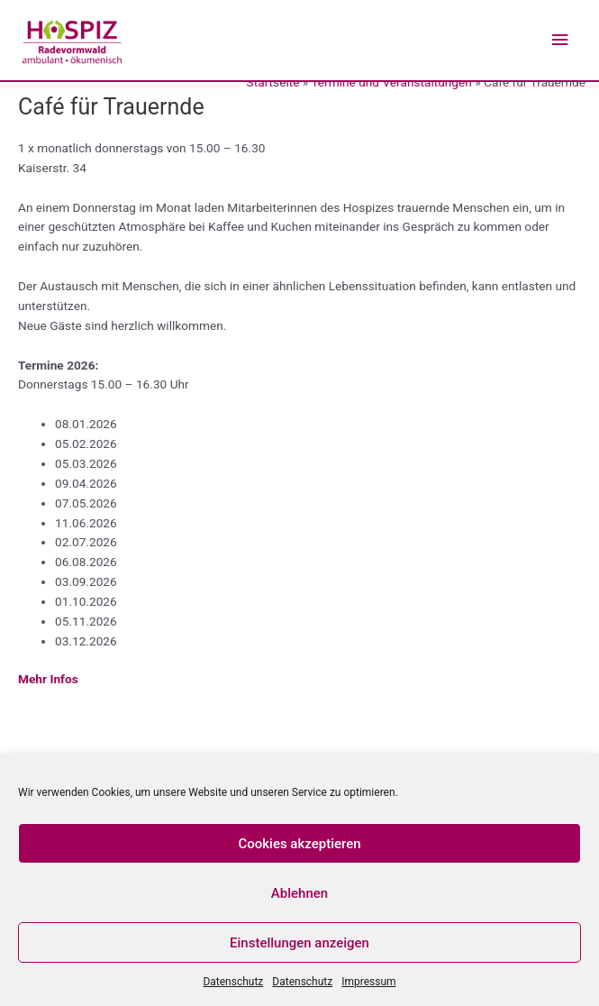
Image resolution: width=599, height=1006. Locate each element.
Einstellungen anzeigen (299, 943)
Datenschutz (233, 981)
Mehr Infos (48, 679)
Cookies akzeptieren (299, 844)
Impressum (368, 981)
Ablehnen (299, 893)
